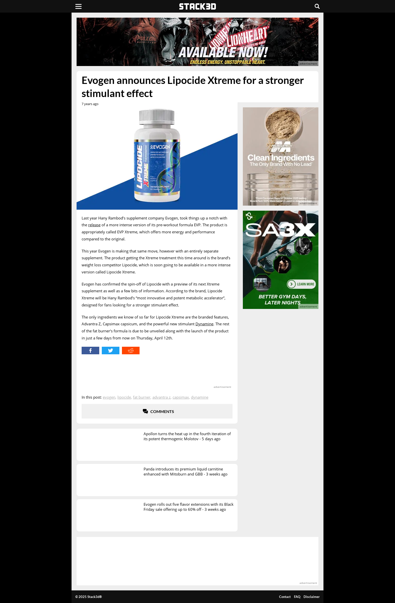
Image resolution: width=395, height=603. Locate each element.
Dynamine (204, 323)
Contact (285, 597)
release (94, 224)
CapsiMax (181, 397)
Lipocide (124, 397)
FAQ (297, 597)
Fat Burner (141, 397)
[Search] (317, 6)
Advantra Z (161, 397)
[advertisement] (40, 112)
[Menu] (78, 6)
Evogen (109, 397)
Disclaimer (312, 597)
